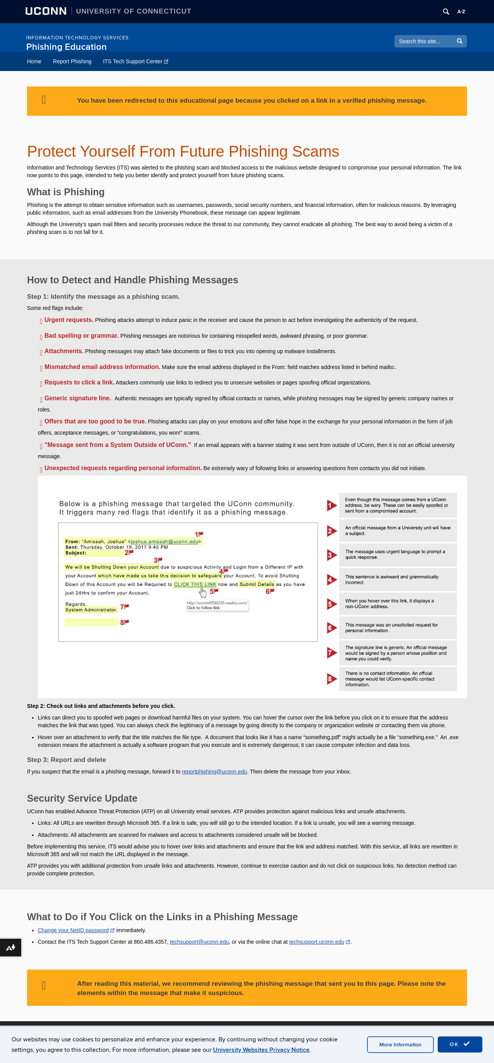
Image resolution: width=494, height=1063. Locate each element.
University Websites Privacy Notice (261, 1050)
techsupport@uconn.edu (199, 942)
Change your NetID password (76, 930)
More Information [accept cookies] (400, 1044)
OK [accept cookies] (460, 1044)
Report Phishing (72, 61)
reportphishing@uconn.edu (214, 771)
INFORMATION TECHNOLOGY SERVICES (77, 38)
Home (34, 61)
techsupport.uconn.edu (319, 942)
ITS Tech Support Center (135, 61)
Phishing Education (66, 46)
